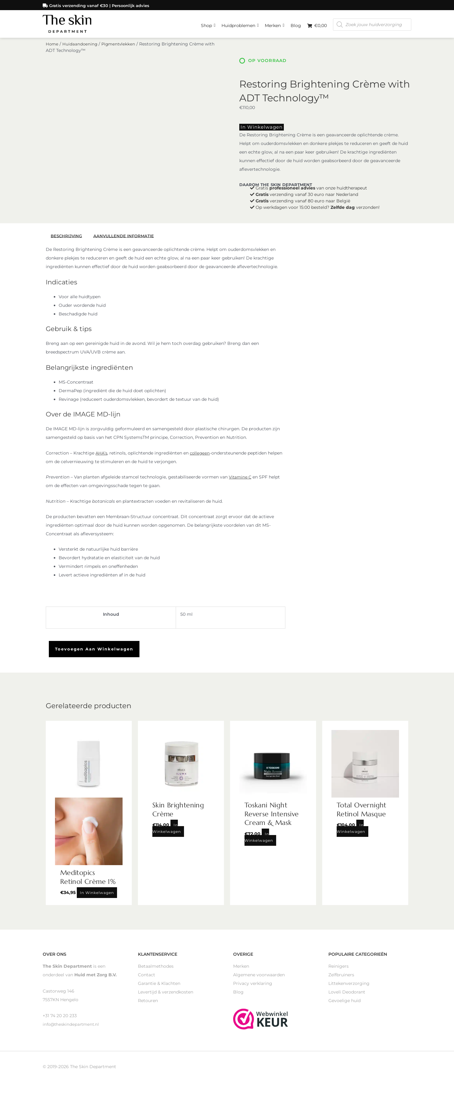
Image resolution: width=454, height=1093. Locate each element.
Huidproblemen (240, 23)
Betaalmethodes (156, 970)
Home (52, 48)
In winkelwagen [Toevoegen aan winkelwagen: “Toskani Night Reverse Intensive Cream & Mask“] (259, 840)
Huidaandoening (81, 48)
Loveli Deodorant (346, 995)
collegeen (201, 456)
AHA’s (102, 456)
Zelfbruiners (341, 978)
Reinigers (338, 970)
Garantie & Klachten (159, 987)
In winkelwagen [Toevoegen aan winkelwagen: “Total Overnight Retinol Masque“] (351, 831)
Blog (296, 24)
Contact (146, 978)
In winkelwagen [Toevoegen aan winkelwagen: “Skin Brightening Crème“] (166, 831)
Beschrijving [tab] (67, 239)
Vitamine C (241, 480)
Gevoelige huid (344, 1004)
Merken (274, 23)
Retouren (148, 1004)
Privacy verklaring (252, 987)
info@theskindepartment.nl (72, 1028)
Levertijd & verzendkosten (165, 995)
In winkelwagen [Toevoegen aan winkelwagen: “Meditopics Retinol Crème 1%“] (97, 896)
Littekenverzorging (349, 987)
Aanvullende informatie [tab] (126, 239)
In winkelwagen (258, 131)
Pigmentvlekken (120, 48)
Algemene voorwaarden (259, 978)
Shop (208, 23)
